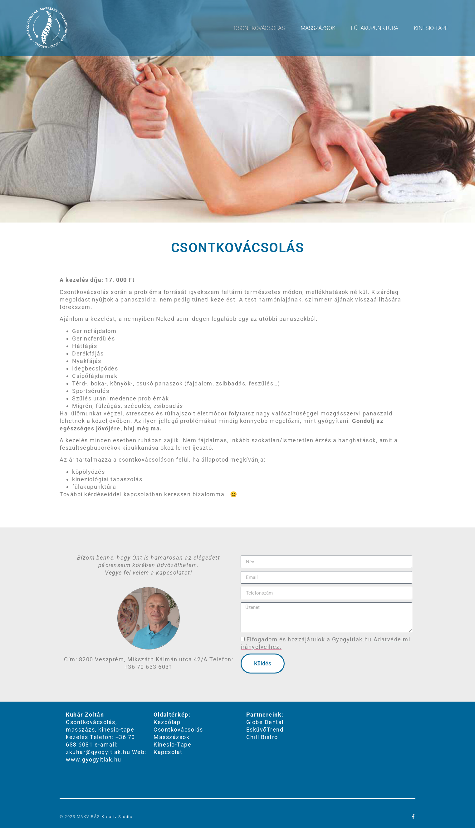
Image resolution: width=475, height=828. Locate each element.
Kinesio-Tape (431, 28)
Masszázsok (318, 28)
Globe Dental (265, 722)
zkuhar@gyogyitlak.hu (98, 752)
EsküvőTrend (265, 729)
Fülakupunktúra (374, 28)
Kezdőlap (167, 722)
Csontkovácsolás (259, 28)
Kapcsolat (168, 752)
